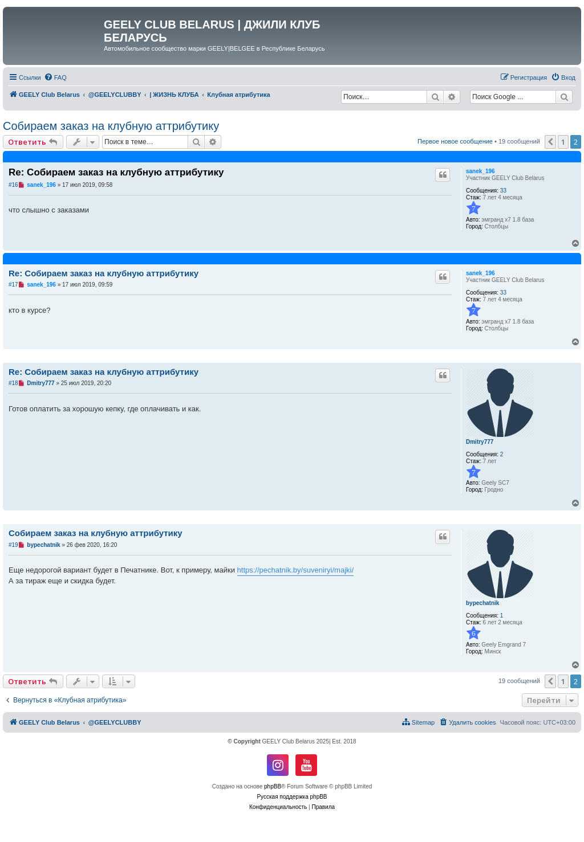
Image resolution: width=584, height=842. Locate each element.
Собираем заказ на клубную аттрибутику (111, 126)
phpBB (272, 786)
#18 (13, 383)
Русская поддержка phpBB (292, 797)
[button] (550, 142)
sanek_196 (480, 171)
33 (503, 190)
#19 (13, 545)
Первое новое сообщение (455, 141)
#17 (13, 284)
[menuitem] (55, 77)
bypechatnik (482, 603)
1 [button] (563, 142)
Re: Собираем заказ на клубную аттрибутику (116, 172)
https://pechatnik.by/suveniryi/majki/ (295, 570)
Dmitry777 (479, 442)
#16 (13, 185)
